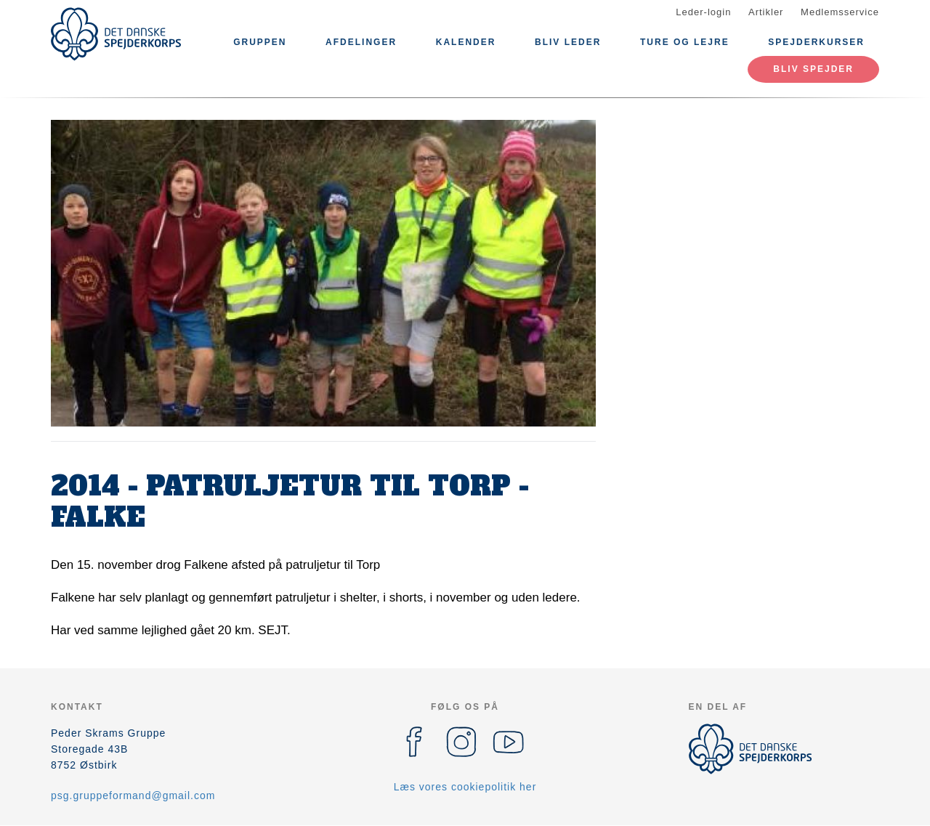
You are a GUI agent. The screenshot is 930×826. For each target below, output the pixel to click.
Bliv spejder (813, 69)
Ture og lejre (684, 42)
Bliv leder (568, 42)
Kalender (466, 42)
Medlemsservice (840, 12)
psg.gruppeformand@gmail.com (133, 795)
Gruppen (259, 42)
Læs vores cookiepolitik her (465, 787)
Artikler (765, 12)
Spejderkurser (816, 42)
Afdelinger (361, 42)
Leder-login (703, 12)
